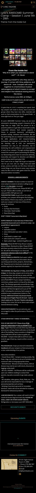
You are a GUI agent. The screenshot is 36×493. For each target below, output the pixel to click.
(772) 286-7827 (29, 464)
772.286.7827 (17, 2)
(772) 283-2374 (27, 466)
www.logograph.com (18, 488)
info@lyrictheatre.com (26, 471)
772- (7, 186)
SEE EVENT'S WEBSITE (18, 407)
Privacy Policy (18, 484)
